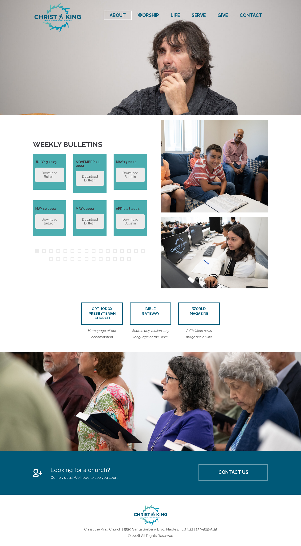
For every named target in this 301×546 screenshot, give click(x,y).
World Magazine (199, 311)
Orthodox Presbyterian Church (102, 313)
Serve (199, 15)
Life (175, 15)
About (118, 15)
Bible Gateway (150, 311)
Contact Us (233, 472)
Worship (148, 15)
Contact (251, 15)
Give (223, 15)
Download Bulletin (49, 175)
